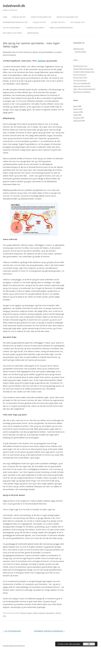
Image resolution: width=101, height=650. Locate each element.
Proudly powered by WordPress (14, 646)
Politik (35, 613)
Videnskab (50, 613)
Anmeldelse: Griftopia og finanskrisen (49, 631)
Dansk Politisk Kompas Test (41, 17)
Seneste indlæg (33, 33)
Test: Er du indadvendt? (12, 28)
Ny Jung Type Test (39, 22)
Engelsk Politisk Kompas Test (67, 17)
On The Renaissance (12, 631)
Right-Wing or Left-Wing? (12, 33)
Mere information (75, 644)
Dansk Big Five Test (19, 17)
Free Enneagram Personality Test (15, 22)
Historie (29, 613)
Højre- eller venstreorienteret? (61, 28)
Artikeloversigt (78, 49)
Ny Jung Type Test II (58, 22)
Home (5, 17)
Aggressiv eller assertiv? (35, 28)
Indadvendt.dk (14, 6)
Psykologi (41, 613)
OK (89, 644)
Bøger (75, 106)
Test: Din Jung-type (77, 22)
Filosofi (23, 613)
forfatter (42, 61)
